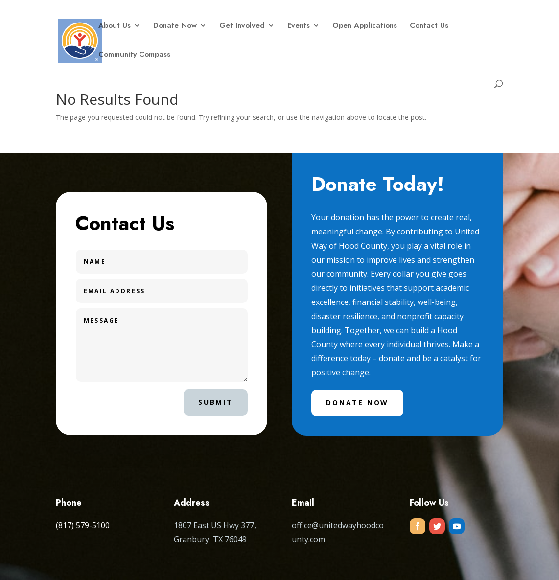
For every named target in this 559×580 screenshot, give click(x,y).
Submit (215, 402)
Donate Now (175, 26)
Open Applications (364, 26)
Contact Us (429, 26)
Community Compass (134, 55)
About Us (114, 26)
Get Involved (242, 26)
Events (298, 26)
